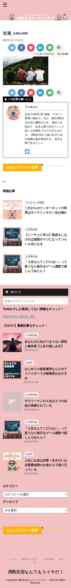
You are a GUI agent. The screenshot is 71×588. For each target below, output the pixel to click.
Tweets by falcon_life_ (19, 316)
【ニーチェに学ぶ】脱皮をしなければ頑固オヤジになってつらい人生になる (46, 239)
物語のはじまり (29, 559)
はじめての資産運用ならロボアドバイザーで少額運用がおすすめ (46, 373)
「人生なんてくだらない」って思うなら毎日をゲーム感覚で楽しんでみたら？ (46, 266)
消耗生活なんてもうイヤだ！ (35, 572)
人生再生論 (48, 559)
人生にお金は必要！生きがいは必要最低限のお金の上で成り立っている (46, 465)
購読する (13, 292)
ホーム (13, 559)
